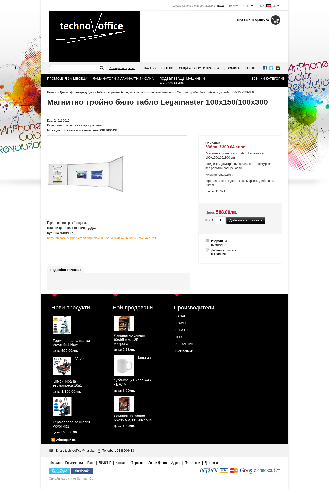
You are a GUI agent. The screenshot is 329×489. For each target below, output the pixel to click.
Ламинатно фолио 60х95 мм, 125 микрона (129, 339)
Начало (150, 68)
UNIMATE (182, 330)
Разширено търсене (122, 68)
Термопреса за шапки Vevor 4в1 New (71, 343)
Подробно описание (65, 270)
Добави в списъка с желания (223, 252)
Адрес (175, 463)
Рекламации (74, 463)
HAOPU (180, 316)
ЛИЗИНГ (105, 463)
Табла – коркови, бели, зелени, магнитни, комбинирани (135, 92)
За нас (250, 68)
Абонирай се (66, 440)
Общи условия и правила (199, 68)
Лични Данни (157, 463)
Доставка (232, 68)
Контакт (167, 68)
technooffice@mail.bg (80, 450)
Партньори (192, 463)
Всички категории (268, 79)
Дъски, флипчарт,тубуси (77, 92)
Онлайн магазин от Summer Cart (72, 479)
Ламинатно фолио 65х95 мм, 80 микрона (133, 418)
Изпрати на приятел (219, 242)
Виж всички (184, 351)
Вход (220, 5)
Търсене (137, 463)
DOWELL (181, 323)
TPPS (179, 337)
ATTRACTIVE (184, 344)
